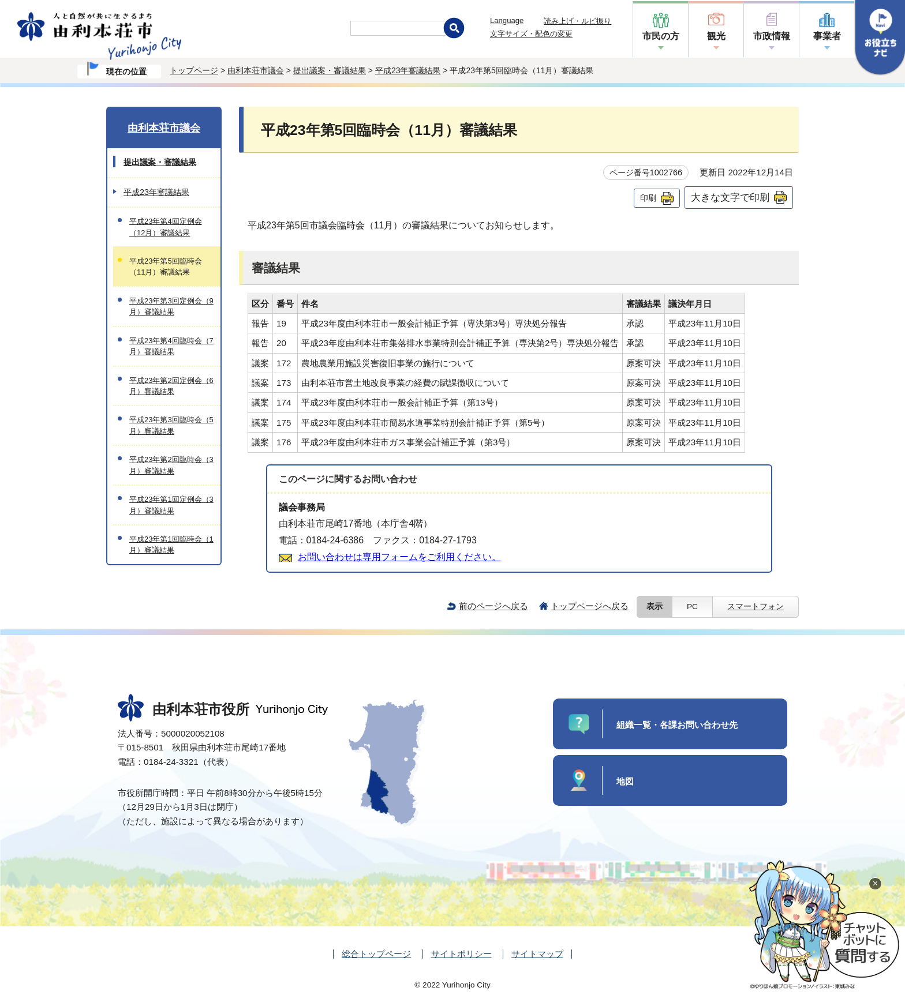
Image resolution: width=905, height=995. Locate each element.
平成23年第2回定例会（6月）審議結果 (171, 386)
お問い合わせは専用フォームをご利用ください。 (399, 557)
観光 (716, 36)
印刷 (648, 197)
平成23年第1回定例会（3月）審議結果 (171, 505)
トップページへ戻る (590, 606)
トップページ (194, 70)
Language (506, 20)
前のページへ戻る (493, 606)
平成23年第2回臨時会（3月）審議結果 (171, 465)
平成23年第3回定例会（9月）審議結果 (171, 306)
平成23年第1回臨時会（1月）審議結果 (171, 544)
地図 (625, 781)
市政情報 (771, 36)
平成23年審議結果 (408, 70)
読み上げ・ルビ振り (577, 21)
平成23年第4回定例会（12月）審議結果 (165, 226)
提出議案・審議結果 (329, 70)
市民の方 (660, 36)
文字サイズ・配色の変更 (531, 33)
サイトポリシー (461, 954)
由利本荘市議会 (255, 70)
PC (692, 606)
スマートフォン (755, 606)
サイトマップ (537, 954)
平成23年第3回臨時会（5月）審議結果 (171, 425)
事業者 (827, 36)
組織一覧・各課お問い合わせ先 (677, 725)
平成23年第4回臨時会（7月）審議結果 (171, 346)
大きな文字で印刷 (730, 197)
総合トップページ (376, 954)
